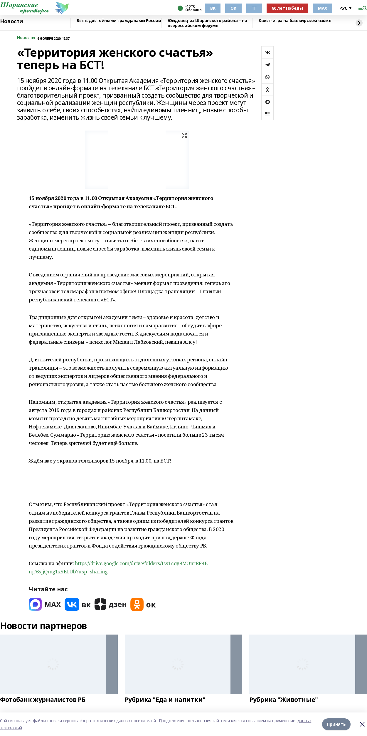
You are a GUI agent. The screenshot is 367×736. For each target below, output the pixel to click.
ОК (233, 8)
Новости (11, 21)
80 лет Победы (287, 8)
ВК (212, 8)
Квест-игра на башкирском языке (295, 20)
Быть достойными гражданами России (119, 20)
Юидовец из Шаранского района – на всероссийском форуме (207, 23)
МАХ (322, 8)
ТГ (254, 8)
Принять (336, 724)
